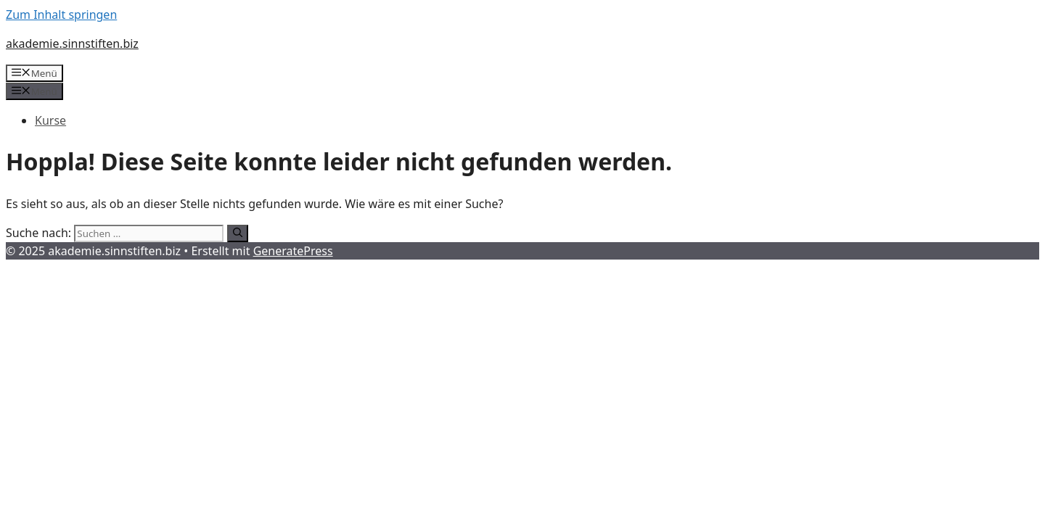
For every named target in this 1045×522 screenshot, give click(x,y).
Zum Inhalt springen (61, 14)
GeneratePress (293, 251)
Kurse (50, 120)
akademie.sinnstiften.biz (72, 43)
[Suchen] (237, 233)
